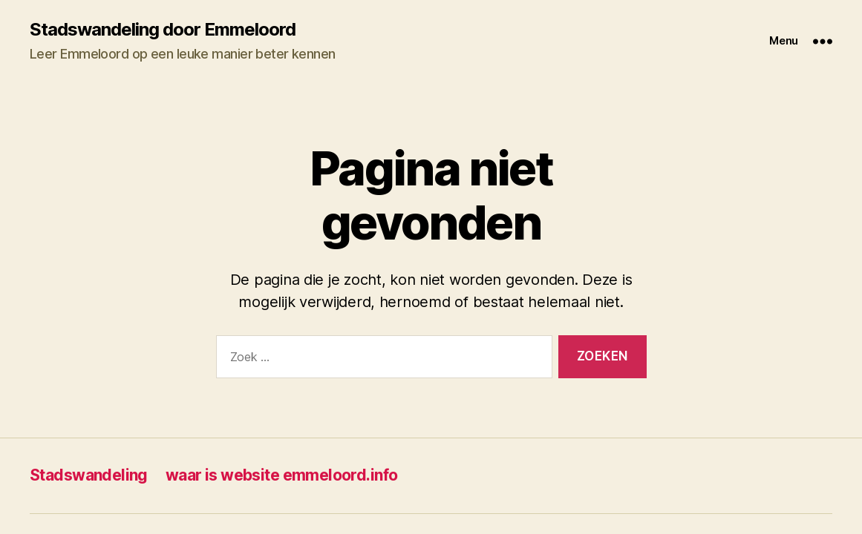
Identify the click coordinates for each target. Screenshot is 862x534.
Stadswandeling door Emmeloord (163, 30)
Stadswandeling (89, 475)
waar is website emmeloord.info (282, 475)
